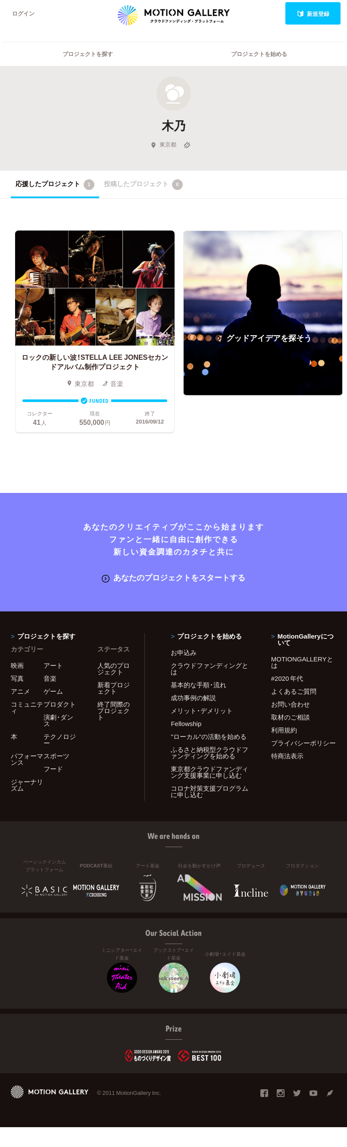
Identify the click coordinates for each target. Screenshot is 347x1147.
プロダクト (60, 704)
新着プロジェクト (113, 688)
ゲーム (53, 691)
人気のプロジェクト (113, 668)
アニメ (20, 691)
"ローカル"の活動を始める (209, 736)
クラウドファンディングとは (209, 668)
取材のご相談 (290, 717)
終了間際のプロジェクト (113, 710)
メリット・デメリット (202, 710)
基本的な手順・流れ (198, 684)
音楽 (50, 678)
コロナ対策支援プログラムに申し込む (209, 791)
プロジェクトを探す (88, 54)
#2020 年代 (287, 678)
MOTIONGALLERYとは (302, 662)
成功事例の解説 (193, 697)
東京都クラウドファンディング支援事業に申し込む (209, 772)
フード (53, 768)
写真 (17, 678)
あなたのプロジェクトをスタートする (173, 577)
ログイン (23, 13)
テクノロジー (60, 740)
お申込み (184, 652)
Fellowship (186, 723)
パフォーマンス (27, 759)
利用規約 (284, 730)
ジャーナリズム (27, 785)
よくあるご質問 (293, 691)
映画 (17, 665)
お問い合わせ (290, 704)
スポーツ (56, 756)
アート (53, 665)
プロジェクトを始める (259, 54)
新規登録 (313, 13)
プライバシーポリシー (303, 743)
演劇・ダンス (58, 720)
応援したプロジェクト (55, 184)
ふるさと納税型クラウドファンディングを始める (209, 753)
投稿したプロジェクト (143, 184)
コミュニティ (27, 707)
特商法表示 (287, 756)
